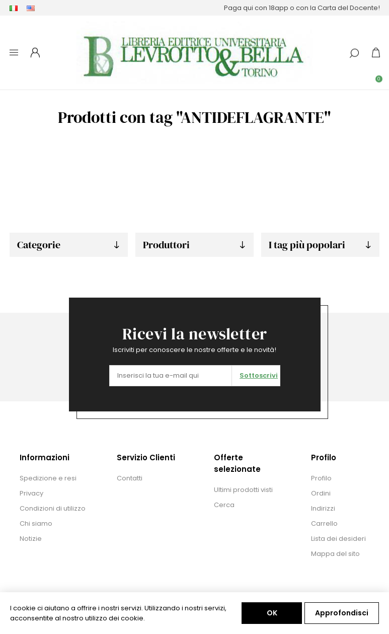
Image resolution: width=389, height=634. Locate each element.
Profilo (321, 478)
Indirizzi (323, 508)
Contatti (129, 478)
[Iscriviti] (171, 376)
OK (272, 613)
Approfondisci (341, 613)
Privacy (31, 493)
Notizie (31, 538)
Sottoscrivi (259, 375)
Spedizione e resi (48, 478)
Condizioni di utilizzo (53, 508)
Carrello (324, 523)
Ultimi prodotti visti (243, 490)
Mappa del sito (335, 553)
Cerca (224, 505)
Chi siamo (36, 523)
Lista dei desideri (338, 538)
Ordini (321, 493)
